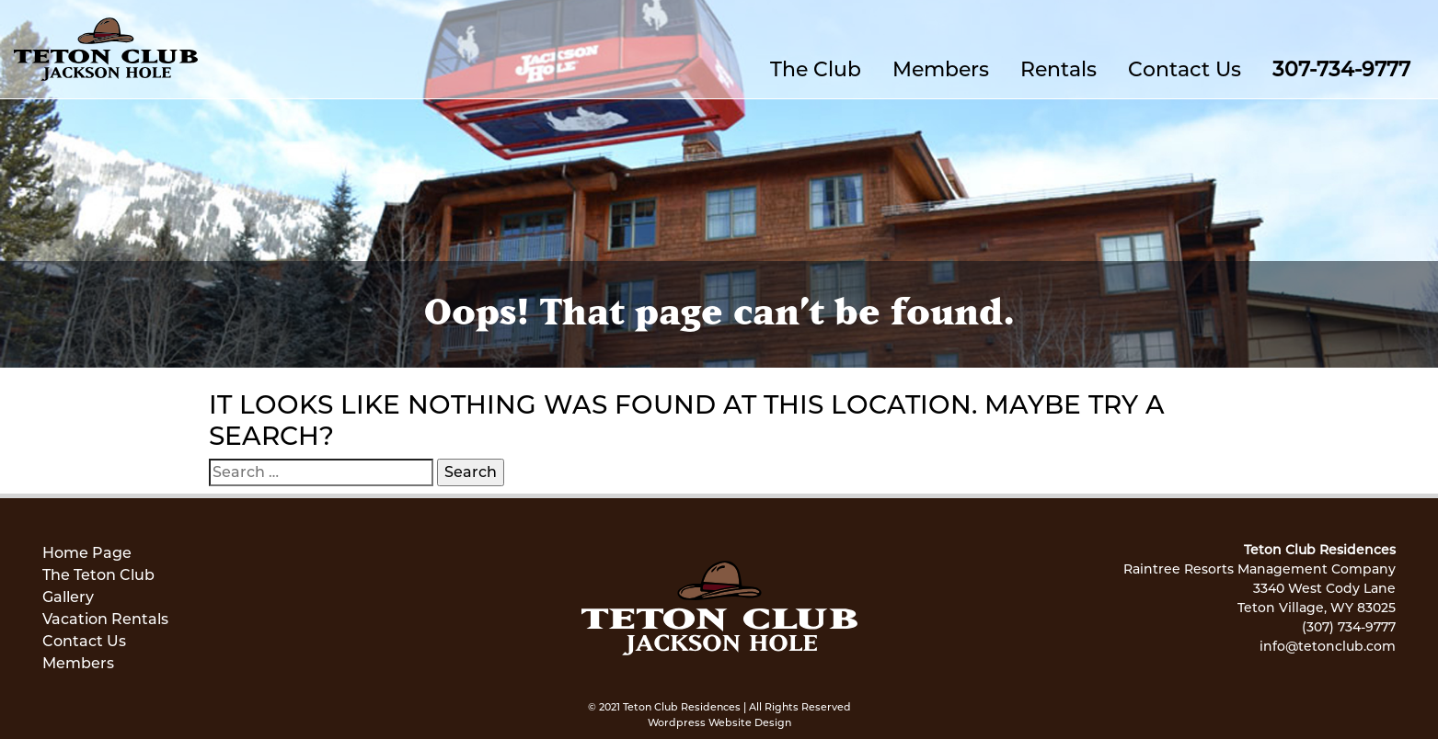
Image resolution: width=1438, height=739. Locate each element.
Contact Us (1184, 69)
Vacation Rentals (105, 619)
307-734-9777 (1341, 69)
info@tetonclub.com (1328, 646)
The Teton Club (98, 575)
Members (940, 69)
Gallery (68, 597)
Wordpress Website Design (719, 722)
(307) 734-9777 (1349, 627)
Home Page (87, 553)
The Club (815, 69)
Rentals (1058, 69)
